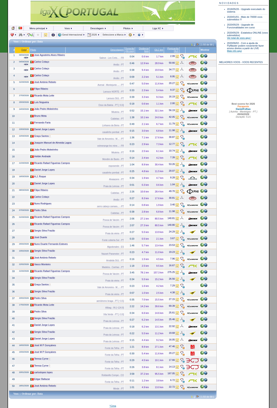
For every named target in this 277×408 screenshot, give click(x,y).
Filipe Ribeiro (39, 88)
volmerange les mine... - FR (110, 146)
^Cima (113, 406)
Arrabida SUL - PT (115, 260)
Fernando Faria (40, 122)
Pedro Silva (38, 210)
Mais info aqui (234, 51)
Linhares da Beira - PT (113, 125)
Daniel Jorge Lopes (42, 129)
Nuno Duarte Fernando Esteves (49, 244)
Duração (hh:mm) (129, 49)
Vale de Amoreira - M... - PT (110, 139)
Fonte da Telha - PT (114, 348)
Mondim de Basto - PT (113, 159)
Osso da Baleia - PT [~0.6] (111, 105)
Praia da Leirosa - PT (113, 186)
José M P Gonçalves (43, 345)
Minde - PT (118, 388)
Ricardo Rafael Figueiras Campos (50, 163)
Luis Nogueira (39, 102)
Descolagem (98, 28)
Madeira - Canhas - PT (113, 267)
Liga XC (158, 28)
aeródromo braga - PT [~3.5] (110, 301)
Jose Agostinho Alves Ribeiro (47, 55)
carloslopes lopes (41, 372)
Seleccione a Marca (114, 34)
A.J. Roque (38, 176)
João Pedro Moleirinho (44, 109)
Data (25, 49)
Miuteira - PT (117, 112)
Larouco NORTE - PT (113, 91)
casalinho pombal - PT (113, 132)
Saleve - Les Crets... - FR (112, 58)
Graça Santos (40, 136)
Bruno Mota (38, 115)
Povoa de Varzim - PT (113, 220)
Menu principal (38, 28)
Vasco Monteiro (40, 264)
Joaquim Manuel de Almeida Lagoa (50, 142)
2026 (93, 34)
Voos (68, 28)
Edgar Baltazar (40, 379)
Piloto (33, 49)
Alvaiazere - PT (116, 179)
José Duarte (38, 237)
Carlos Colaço (39, 61)
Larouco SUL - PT (115, 98)
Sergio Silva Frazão (42, 230)
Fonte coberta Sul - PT (113, 240)
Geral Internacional (71, 34)
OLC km (159, 49)
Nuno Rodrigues (41, 203)
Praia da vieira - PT (114, 233)
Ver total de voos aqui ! (239, 38)
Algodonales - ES (115, 247)
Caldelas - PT (117, 119)
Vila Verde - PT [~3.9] (113, 314)
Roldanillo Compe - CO (113, 375)
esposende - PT (116, 166)
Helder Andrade (40, 156)
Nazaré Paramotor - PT (112, 254)
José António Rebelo (43, 82)
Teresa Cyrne (40, 358)
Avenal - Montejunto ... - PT (111, 85)
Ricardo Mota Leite (42, 95)
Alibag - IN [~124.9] (114, 307)
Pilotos (128, 28)
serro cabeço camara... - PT (110, 206)
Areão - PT (118, 64)
